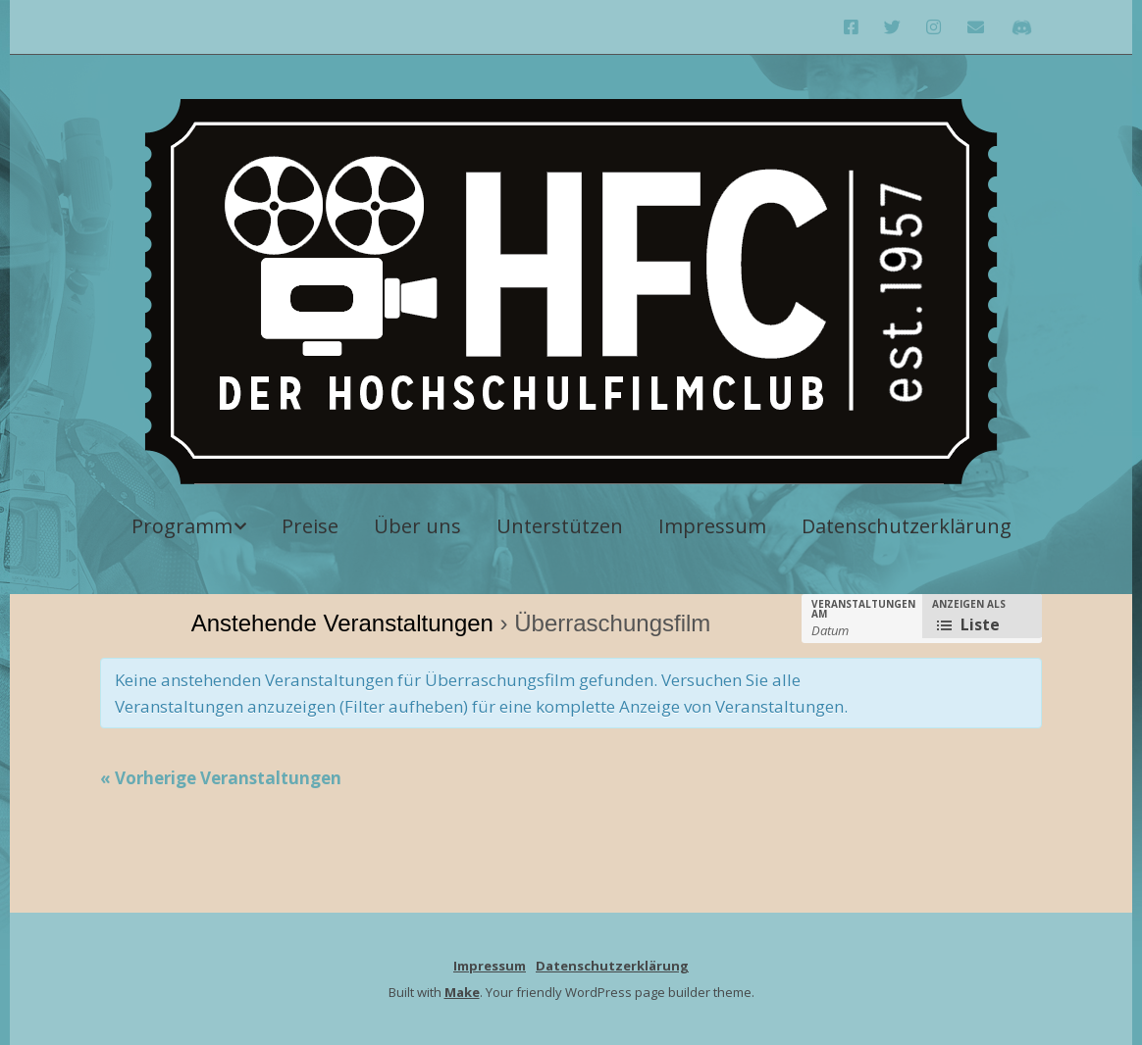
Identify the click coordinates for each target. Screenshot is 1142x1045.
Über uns (417, 526)
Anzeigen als (969, 604)
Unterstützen (559, 526)
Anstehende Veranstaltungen (342, 623)
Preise (310, 526)
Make (462, 992)
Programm (182, 526)
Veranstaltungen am (863, 609)
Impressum (712, 526)
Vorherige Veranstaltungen (220, 778)
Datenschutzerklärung (907, 526)
